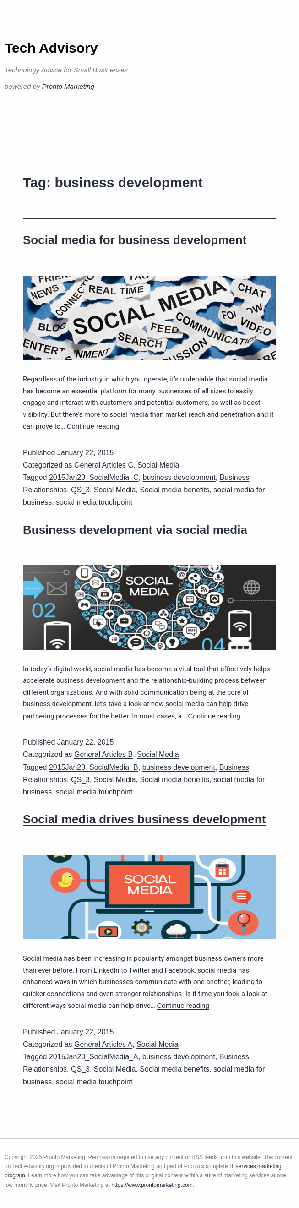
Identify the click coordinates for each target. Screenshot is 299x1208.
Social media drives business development (144, 819)
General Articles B (103, 754)
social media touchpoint (94, 502)
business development (179, 477)
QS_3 (80, 490)
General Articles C (103, 465)
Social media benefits (174, 490)
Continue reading (93, 426)
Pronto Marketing (68, 86)
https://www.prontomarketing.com (151, 1185)
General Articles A (103, 1044)
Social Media (158, 465)
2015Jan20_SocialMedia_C (94, 477)
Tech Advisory (51, 47)
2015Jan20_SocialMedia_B (93, 767)
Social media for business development (134, 240)
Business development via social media (135, 530)
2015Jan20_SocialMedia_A (93, 1057)
